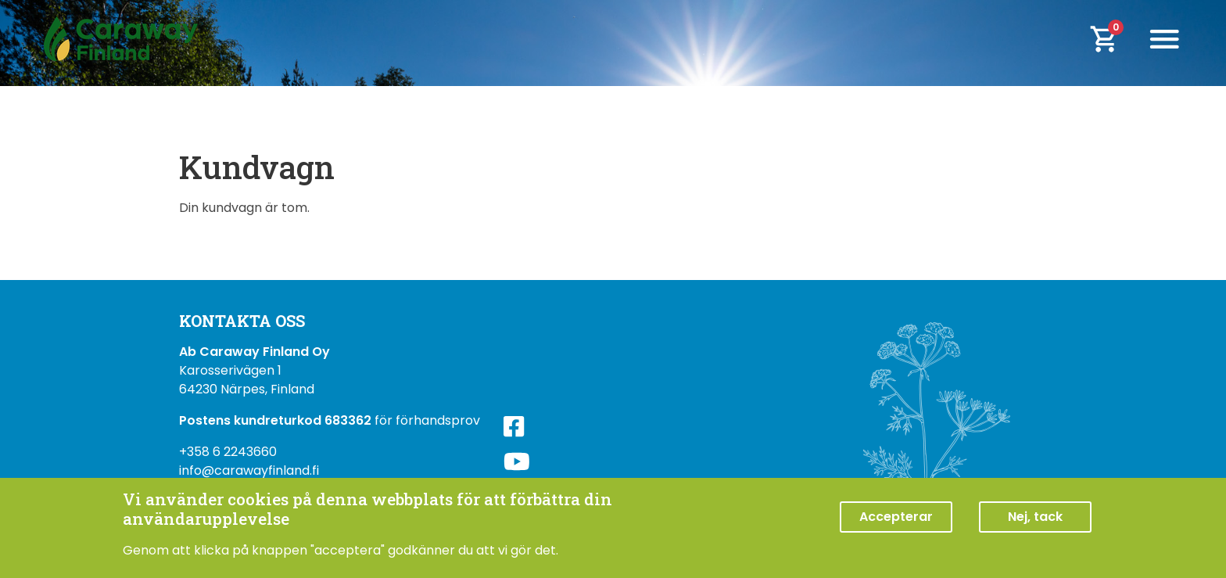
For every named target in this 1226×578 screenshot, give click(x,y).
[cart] (1114, 39)
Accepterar (896, 518)
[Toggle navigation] (1164, 39)
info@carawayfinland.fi (249, 470)
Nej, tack (1035, 518)
